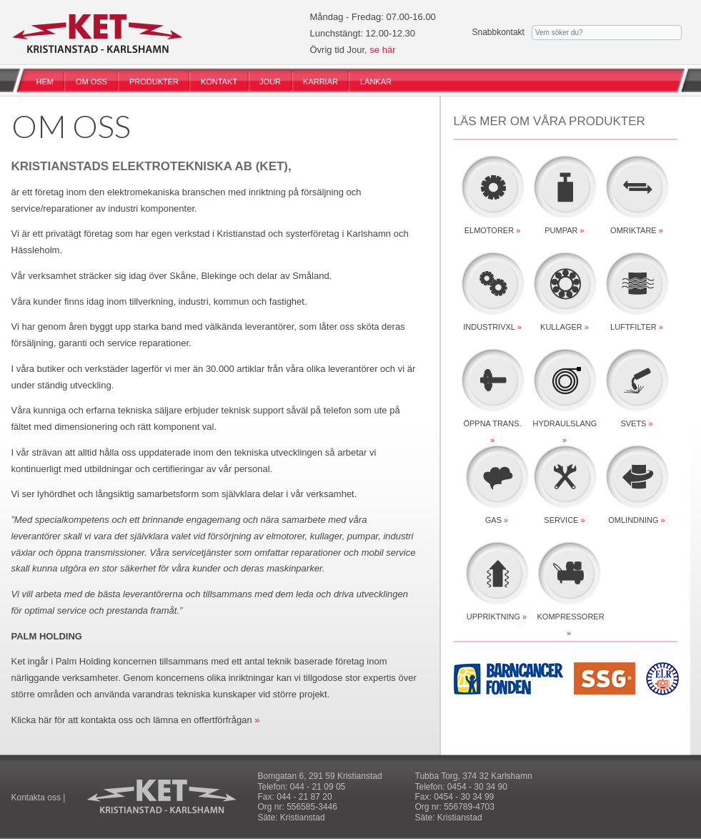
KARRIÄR (320, 81)
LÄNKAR (376, 81)
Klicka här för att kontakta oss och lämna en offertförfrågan (131, 720)
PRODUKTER (154, 81)
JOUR (270, 81)
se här (382, 49)
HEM (45, 81)
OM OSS (91, 81)
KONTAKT (219, 81)
